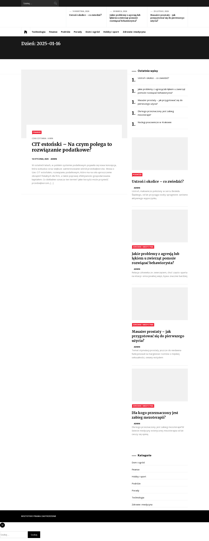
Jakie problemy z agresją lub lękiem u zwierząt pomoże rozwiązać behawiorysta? (125, 18)
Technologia (38, 31)
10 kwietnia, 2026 (80, 11)
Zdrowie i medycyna (134, 31)
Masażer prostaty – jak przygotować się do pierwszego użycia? (167, 18)
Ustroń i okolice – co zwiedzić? (85, 15)
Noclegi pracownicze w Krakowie (155, 122)
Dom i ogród (93, 31)
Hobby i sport (111, 31)
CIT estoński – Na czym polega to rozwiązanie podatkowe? (72, 147)
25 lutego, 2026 (161, 11)
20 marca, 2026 (120, 11)
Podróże (65, 31)
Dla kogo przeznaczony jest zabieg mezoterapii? (156, 113)
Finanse (53, 31)
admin (54, 159)
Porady (78, 31)
